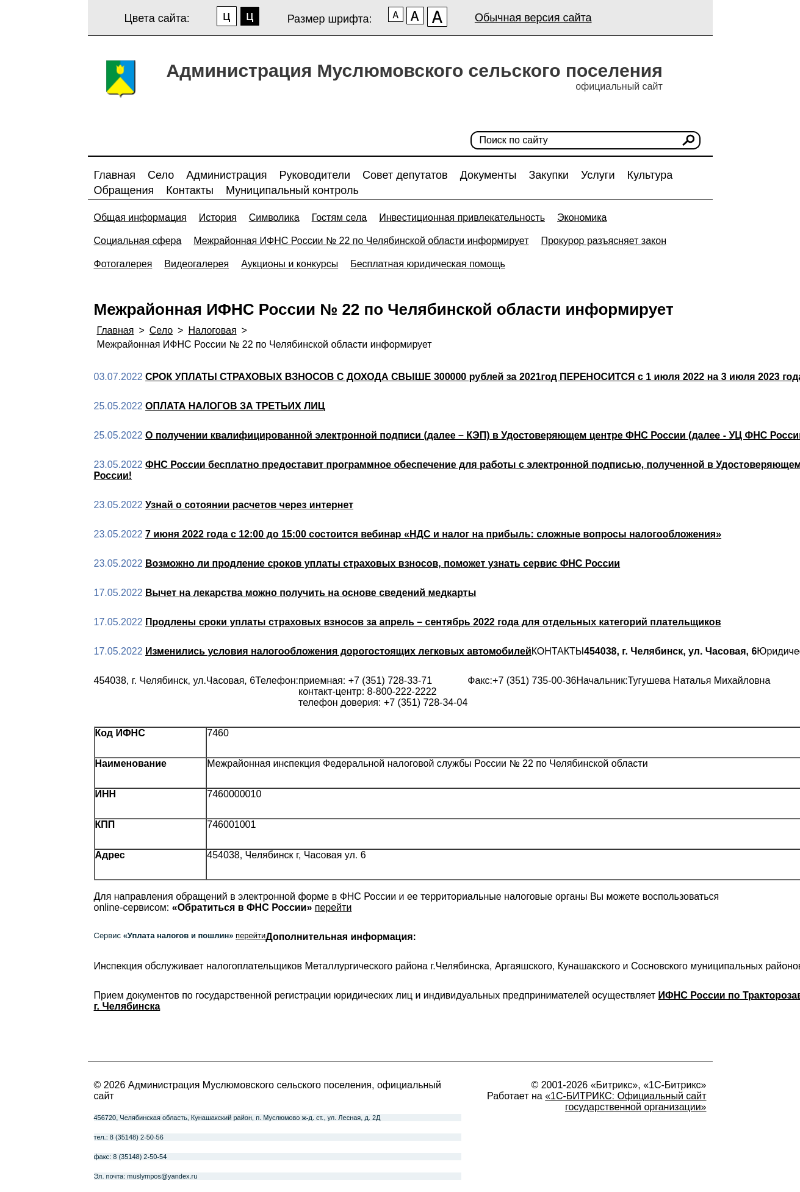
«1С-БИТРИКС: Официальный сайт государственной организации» (625, 1101)
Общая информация (140, 217)
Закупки (548, 175)
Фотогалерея (123, 264)
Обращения (124, 190)
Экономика (582, 217)
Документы (488, 175)
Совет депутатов (405, 175)
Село (161, 175)
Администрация (226, 175)
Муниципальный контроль (292, 190)
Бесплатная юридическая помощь (427, 264)
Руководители (314, 175)
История (218, 217)
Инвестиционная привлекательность (462, 217)
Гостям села (339, 217)
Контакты (190, 190)
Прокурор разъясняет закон (603, 240)
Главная (115, 175)
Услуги (597, 175)
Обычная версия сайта (533, 18)
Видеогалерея (196, 264)
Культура (649, 175)
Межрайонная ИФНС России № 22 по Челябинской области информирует (360, 240)
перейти (333, 907)
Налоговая (212, 330)
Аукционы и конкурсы (289, 264)
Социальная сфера (138, 240)
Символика (274, 217)
